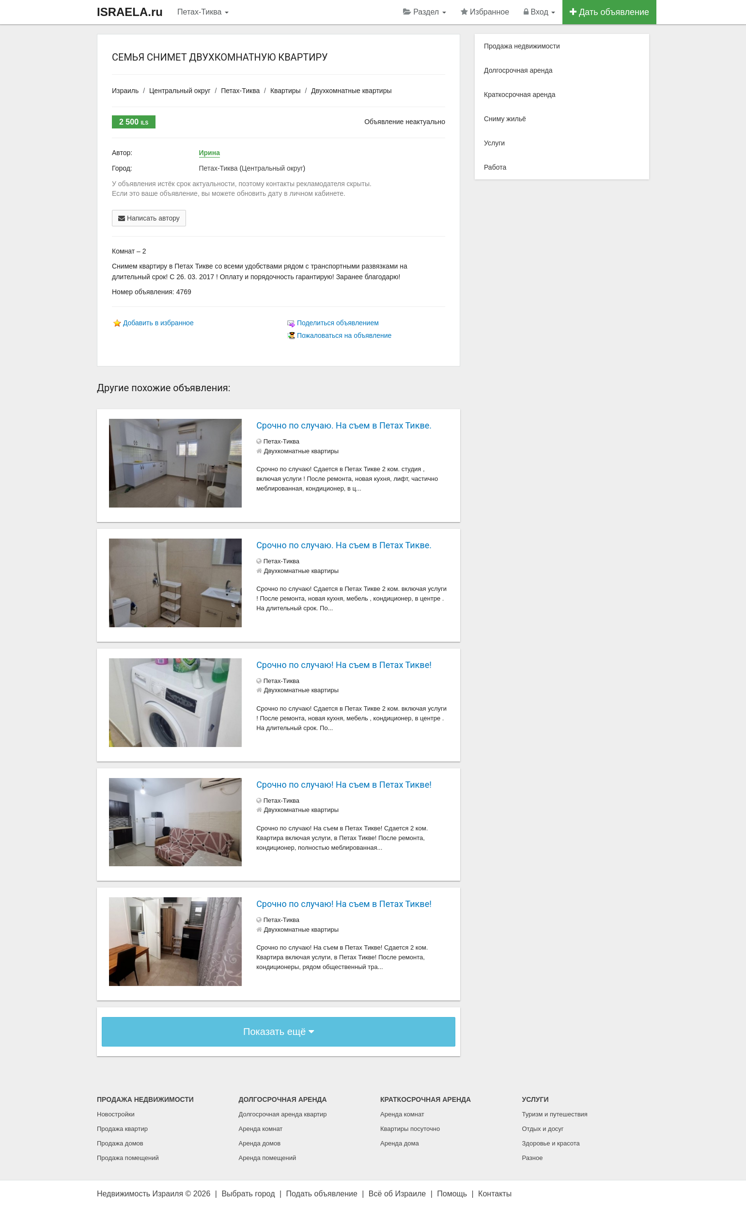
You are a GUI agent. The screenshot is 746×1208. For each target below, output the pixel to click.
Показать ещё (278, 1031)
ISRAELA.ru (130, 11)
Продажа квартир (122, 1128)
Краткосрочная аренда (520, 94)
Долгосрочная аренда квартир (283, 1114)
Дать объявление (609, 12)
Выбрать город (248, 1194)
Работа (495, 167)
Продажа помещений (128, 1157)
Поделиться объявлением (338, 323)
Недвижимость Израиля (140, 1194)
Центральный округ (179, 91)
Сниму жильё (505, 119)
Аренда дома (399, 1143)
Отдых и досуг (543, 1128)
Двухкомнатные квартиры (351, 91)
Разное (532, 1157)
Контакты (495, 1194)
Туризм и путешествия (555, 1114)
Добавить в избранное (158, 323)
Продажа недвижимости (522, 46)
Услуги (494, 143)
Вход (539, 12)
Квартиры (285, 91)
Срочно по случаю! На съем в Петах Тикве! (344, 665)
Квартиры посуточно (410, 1128)
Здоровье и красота (551, 1143)
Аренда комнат (261, 1128)
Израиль (125, 91)
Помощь (452, 1194)
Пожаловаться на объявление (344, 335)
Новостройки (116, 1114)
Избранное (485, 12)
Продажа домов (120, 1143)
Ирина (209, 153)
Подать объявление (321, 1194)
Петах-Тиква (203, 12)
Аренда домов (260, 1143)
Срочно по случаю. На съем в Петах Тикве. (344, 425)
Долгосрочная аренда (518, 70)
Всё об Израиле (397, 1194)
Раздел (424, 12)
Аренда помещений (267, 1157)
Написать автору (149, 218)
